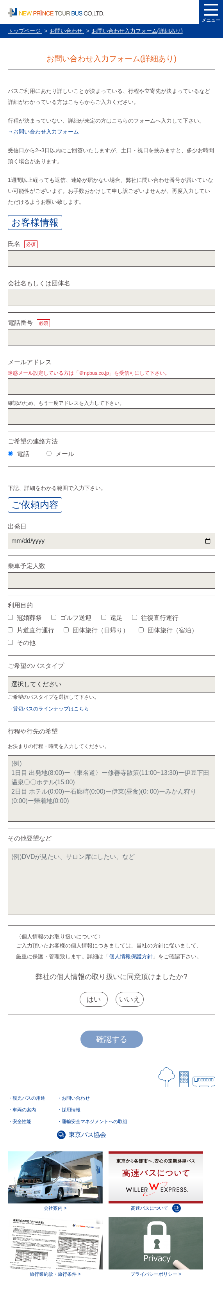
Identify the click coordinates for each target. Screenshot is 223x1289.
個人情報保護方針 (131, 956)
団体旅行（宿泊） (168, 630)
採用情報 (71, 1110)
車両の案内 (24, 1110)
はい (94, 999)
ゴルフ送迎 (71, 617)
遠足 (112, 617)
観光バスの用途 (28, 1098)
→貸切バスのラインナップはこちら (48, 709)
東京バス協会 (87, 1134)
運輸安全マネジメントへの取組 (94, 1121)
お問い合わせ (76, 1098)
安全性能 (21, 1121)
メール (60, 453)
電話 (18, 453)
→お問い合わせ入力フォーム (43, 131)
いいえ (129, 999)
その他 (22, 642)
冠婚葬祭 (25, 617)
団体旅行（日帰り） (96, 630)
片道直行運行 (31, 630)
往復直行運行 (155, 617)
